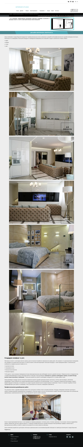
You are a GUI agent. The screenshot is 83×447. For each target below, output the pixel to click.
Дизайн (22, 10)
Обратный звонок (74, 11)
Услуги (48, 10)
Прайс (52, 10)
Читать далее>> (12, 20)
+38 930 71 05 (74, 9)
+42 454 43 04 (74, 10)
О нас (17, 10)
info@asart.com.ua (53, 436)
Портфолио (43, 10)
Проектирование (34, 10)
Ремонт (27, 10)
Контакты (57, 10)
